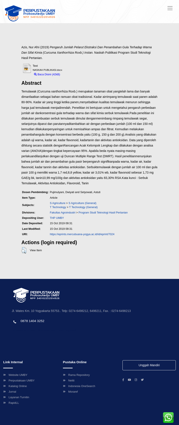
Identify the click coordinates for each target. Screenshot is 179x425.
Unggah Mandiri (149, 365)
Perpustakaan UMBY (18, 380)
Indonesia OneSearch (79, 386)
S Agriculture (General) (82, 203)
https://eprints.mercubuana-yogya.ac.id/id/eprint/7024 (82, 234)
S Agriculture (58, 203)
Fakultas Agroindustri (63, 212)
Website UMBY (15, 375)
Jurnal (9, 391)
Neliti (69, 380)
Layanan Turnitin (16, 397)
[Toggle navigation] (170, 8)
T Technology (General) (83, 207)
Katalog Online (15, 386)
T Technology (58, 207)
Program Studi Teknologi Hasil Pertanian (103, 212)
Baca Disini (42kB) (47, 74)
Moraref (70, 391)
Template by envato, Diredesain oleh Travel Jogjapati (44, 330)
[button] (23, 250)
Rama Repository (76, 375)
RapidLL (11, 402)
